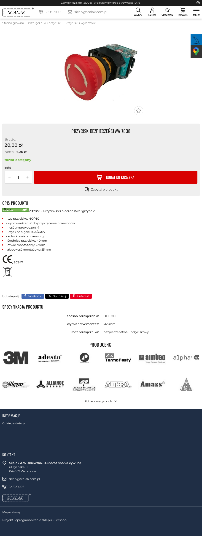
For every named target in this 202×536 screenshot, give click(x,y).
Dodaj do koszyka (120, 177)
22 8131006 (54, 12)
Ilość (8, 168)
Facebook (34, 296)
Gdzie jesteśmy (13, 423)
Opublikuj (59, 296)
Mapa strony (11, 512)
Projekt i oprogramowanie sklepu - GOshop (34, 520)
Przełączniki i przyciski (45, 23)
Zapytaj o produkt (104, 189)
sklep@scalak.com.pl (90, 12)
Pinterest (82, 296)
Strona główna (13, 23)
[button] (9, 177)
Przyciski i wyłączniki (81, 23)
